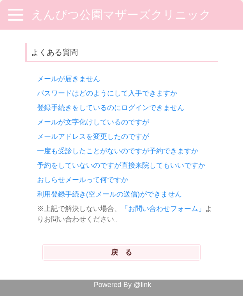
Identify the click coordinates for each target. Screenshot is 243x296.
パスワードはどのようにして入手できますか (107, 93)
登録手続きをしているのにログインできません (110, 108)
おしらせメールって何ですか (82, 180)
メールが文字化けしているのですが (93, 122)
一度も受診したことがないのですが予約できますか (117, 151)
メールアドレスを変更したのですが (93, 136)
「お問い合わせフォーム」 (163, 209)
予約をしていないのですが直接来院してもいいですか (121, 165)
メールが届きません (68, 79)
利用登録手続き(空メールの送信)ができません (109, 194)
